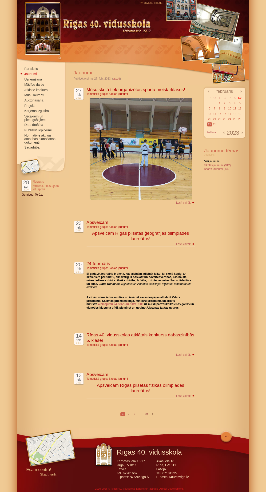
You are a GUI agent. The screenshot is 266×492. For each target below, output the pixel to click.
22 (219, 119)
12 (239, 108)
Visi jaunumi (211, 161)
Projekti (30, 106)
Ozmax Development (171, 488)
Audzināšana (34, 100)
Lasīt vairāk (185, 202)
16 (224, 114)
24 (229, 119)
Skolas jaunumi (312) (217, 165)
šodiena (211, 132)
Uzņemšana (33, 79)
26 (239, 119)
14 (214, 114)
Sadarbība (32, 147)
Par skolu (31, 69)
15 (219, 114)
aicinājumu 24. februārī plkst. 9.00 (120, 304)
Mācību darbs (34, 84)
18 (234, 114)
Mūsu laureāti (34, 95)
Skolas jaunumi (118, 94)
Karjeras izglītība (36, 111)
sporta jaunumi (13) (216, 169)
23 (224, 119)
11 (234, 108)
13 (209, 114)
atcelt (116, 78)
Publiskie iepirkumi (38, 130)
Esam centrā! (38, 470)
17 (229, 114)
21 (214, 119)
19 (239, 114)
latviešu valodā (153, 2)
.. (140, 413)
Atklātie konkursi (36, 90)
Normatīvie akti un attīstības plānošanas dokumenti (40, 138)
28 (214, 124)
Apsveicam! (98, 222)
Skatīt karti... (49, 474)
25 (234, 119)
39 (146, 413)
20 (209, 119)
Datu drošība (33, 125)
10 (229, 108)
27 (209, 124)
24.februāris (98, 263)
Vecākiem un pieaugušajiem (35, 118)
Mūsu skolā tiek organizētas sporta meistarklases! (136, 89)
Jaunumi (30, 74)
